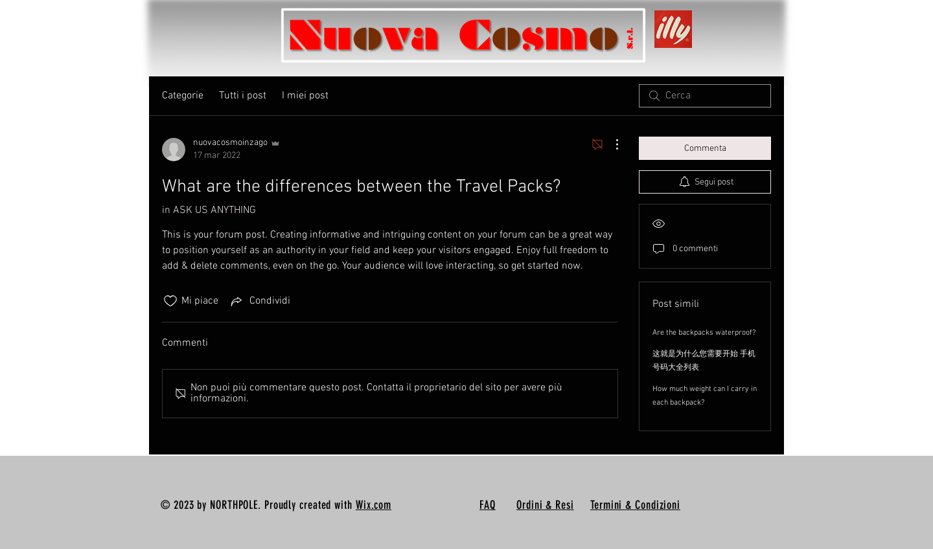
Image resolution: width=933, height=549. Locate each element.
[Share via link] (259, 301)
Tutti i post (242, 95)
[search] (705, 95)
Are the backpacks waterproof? (703, 332)
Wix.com (373, 505)
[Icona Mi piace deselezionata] (170, 301)
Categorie (182, 95)
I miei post (305, 95)
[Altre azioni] (610, 144)
